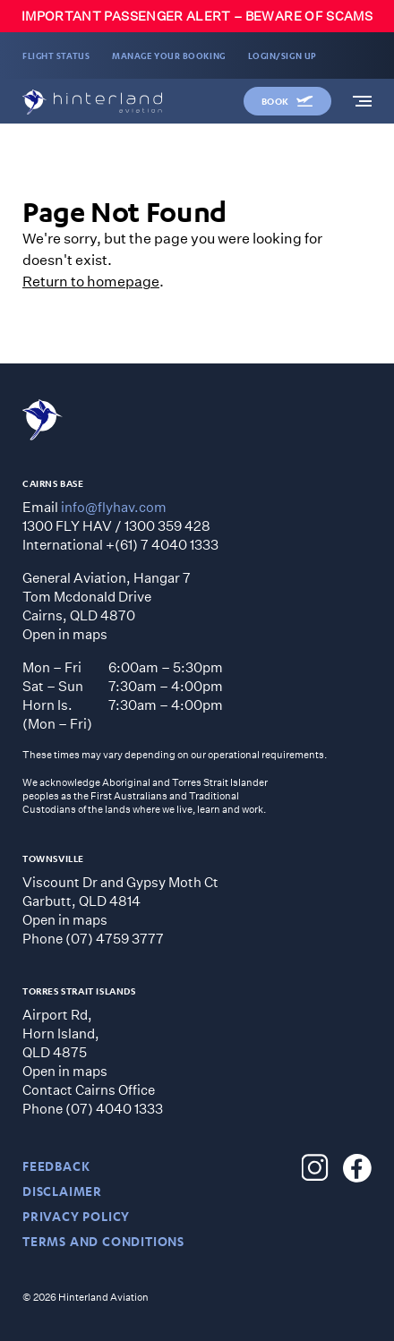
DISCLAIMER (62, 1191)
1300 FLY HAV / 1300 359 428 (116, 525)
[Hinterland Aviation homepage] (92, 102)
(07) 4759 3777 (114, 938)
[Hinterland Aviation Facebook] (357, 1168)
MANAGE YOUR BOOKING (168, 55)
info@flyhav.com (114, 507)
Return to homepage (90, 280)
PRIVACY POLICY (76, 1216)
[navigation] (362, 101)
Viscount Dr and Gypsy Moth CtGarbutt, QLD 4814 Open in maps (120, 900)
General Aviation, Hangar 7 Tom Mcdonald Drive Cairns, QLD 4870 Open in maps (106, 605)
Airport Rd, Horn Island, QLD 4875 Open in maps (64, 1042)
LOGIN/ (282, 55)
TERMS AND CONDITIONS (103, 1241)
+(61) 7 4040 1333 (162, 544)
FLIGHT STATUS (56, 55)
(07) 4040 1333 (114, 1108)
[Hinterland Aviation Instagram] (315, 1168)
